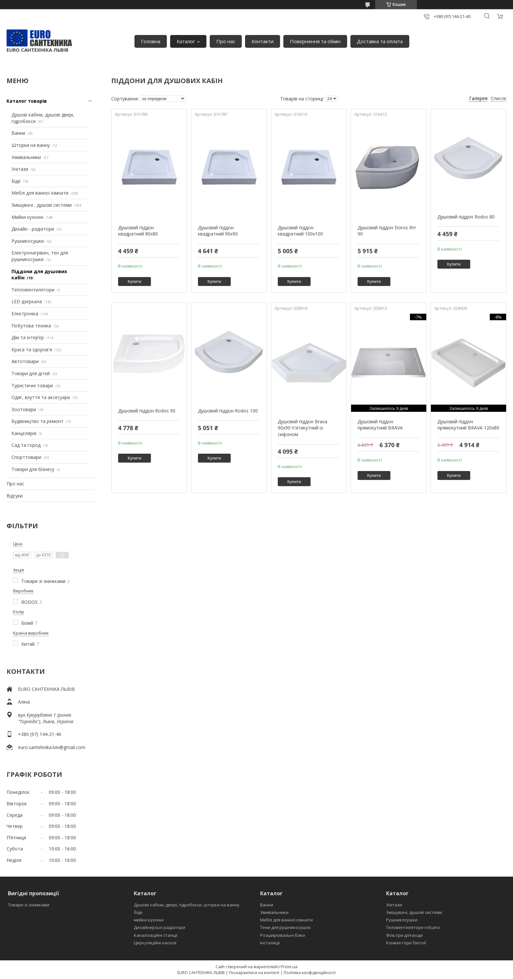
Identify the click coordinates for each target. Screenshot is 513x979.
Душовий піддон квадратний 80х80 (138, 230)
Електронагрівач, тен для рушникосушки (39, 256)
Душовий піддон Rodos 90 (146, 411)
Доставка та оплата (380, 41)
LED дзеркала (26, 301)
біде (138, 912)
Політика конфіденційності (310, 972)
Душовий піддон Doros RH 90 (387, 230)
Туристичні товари (32, 385)
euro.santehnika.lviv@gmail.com (51, 747)
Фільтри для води (404, 935)
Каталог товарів (27, 101)
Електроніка (24, 313)
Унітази (19, 169)
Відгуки (15, 496)
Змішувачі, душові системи (414, 912)
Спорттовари (26, 457)
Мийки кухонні (27, 217)
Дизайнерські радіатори (159, 927)
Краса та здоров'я (31, 349)
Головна (150, 41)
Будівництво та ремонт (37, 421)
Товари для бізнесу (32, 469)
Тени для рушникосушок (285, 927)
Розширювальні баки (282, 935)
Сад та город (26, 445)
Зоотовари (23, 409)
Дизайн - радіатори (32, 229)
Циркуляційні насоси (155, 943)
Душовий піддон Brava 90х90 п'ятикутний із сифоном (302, 427)
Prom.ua (289, 967)
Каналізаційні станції (155, 935)
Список (498, 98)
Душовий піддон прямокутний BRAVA (380, 424)
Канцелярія (23, 433)
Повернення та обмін (315, 41)
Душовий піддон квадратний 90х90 (218, 230)
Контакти (263, 41)
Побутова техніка (31, 326)
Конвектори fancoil (406, 943)
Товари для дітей (30, 373)
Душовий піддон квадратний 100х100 (300, 230)
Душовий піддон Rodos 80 (466, 217)
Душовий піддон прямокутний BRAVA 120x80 (468, 424)
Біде (16, 181)
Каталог (186, 41)
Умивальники (26, 157)
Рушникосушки (27, 241)
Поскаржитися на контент (254, 972)
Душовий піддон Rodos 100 (228, 411)
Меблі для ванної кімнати (39, 193)
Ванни (18, 133)
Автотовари (25, 361)
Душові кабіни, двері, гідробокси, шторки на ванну (186, 905)
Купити (134, 281)
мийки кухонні (149, 920)
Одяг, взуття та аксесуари (40, 397)
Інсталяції (270, 943)
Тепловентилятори (32, 290)
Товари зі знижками (28, 905)
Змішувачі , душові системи (41, 205)
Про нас (225, 41)
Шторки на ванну (30, 145)
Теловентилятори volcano (413, 927)
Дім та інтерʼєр (27, 337)
